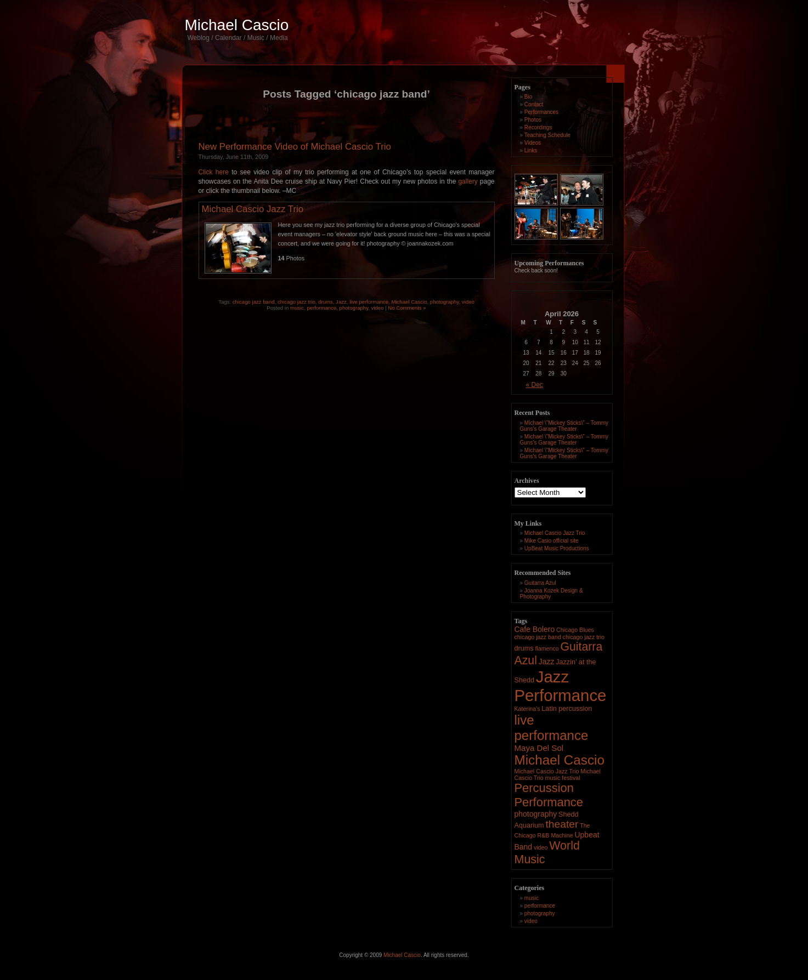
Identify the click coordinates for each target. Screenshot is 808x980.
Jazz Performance (561, 686)
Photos (532, 120)
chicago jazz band (254, 302)
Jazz (341, 302)
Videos (532, 143)
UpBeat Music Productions (556, 548)
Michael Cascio (237, 24)
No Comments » (407, 308)
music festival (562, 777)
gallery (467, 181)
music (297, 308)
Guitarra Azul (540, 583)
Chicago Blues (575, 629)
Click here (214, 172)
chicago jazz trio (296, 302)
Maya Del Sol (539, 748)
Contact (533, 104)
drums (325, 302)
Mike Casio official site (551, 541)
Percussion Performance (549, 795)
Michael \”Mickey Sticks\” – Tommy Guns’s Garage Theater (564, 426)
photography (444, 302)
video (468, 302)
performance (321, 308)
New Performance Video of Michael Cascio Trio (295, 146)
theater (561, 824)
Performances (541, 112)
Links (530, 150)
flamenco (546, 648)
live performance (368, 302)
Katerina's (527, 708)
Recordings (538, 127)
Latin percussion (566, 709)
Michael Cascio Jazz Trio (253, 209)
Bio (528, 97)
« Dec (534, 385)
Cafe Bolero (535, 629)
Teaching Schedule (547, 135)
